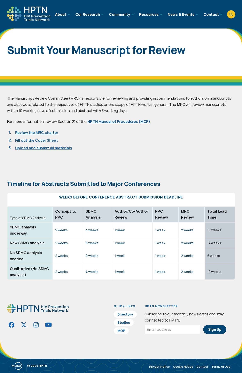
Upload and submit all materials (43, 147)
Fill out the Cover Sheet (36, 140)
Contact (202, 366)
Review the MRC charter (36, 132)
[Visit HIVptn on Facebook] (11, 324)
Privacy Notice (159, 366)
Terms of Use (220, 366)
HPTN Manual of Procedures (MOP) (118, 121)
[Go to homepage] (28, 19)
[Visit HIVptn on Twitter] (23, 324)
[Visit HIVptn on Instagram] (36, 324)
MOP (121, 331)
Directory (125, 314)
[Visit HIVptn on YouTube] (48, 324)
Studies (123, 322)
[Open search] (231, 14)
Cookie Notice (183, 366)
